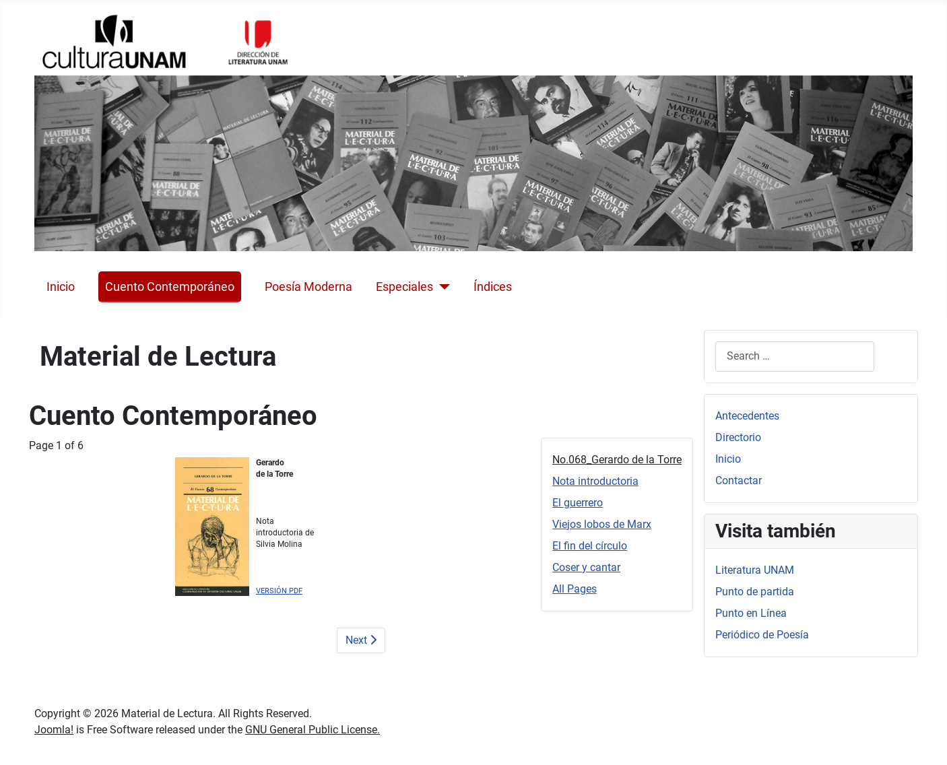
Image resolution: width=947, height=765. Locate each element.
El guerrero (577, 502)
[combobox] (794, 356)
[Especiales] (441, 286)
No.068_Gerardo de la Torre (617, 459)
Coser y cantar (586, 567)
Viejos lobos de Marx (601, 524)
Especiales (404, 287)
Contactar (738, 480)
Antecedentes (747, 415)
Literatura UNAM (754, 570)
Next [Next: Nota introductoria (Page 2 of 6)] (361, 640)
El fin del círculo (589, 545)
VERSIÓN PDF (279, 591)
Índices (492, 287)
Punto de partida (754, 591)
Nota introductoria (595, 481)
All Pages (574, 589)
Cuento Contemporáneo (169, 287)
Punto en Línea (751, 613)
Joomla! (53, 729)
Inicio (60, 287)
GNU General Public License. (312, 729)
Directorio (738, 437)
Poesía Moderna (308, 287)
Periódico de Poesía (762, 634)
